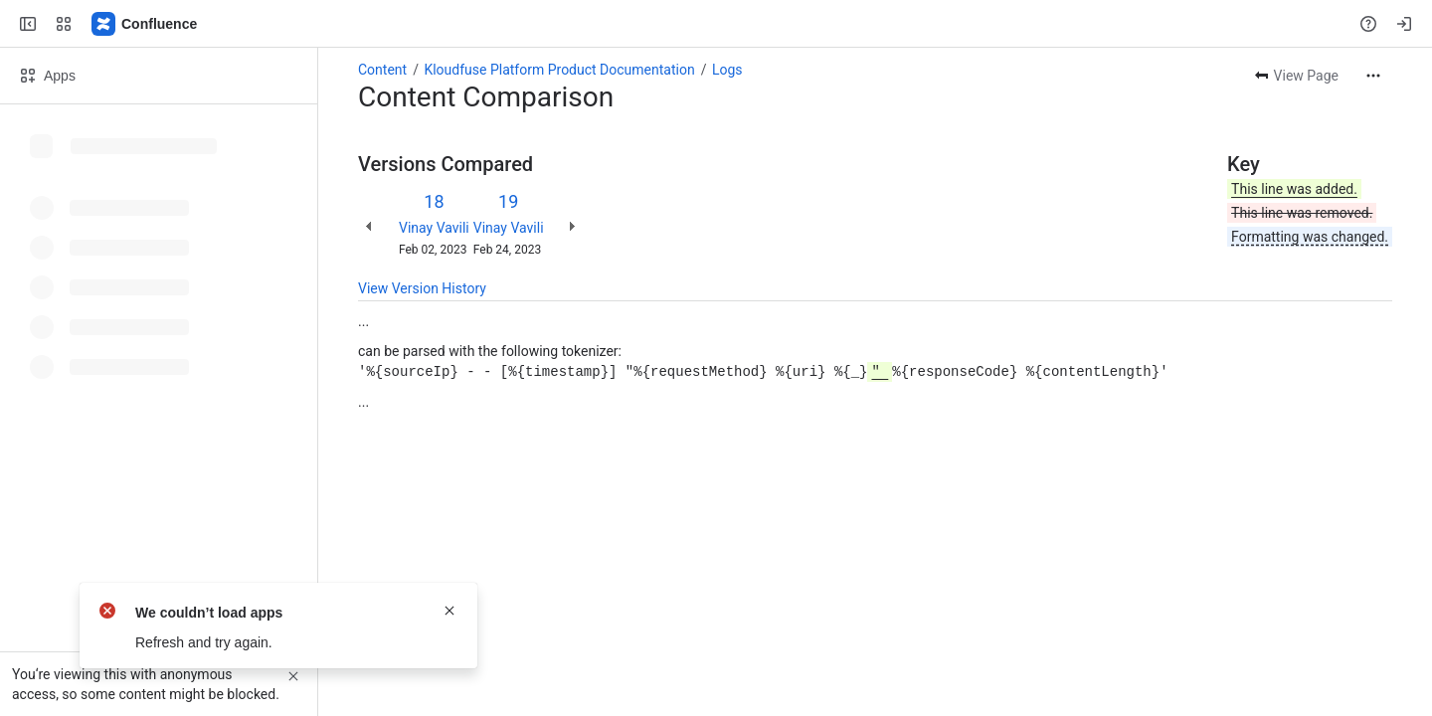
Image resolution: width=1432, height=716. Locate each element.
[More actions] (1373, 75)
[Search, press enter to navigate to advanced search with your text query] (712, 24)
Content (382, 70)
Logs (727, 70)
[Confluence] (145, 24)
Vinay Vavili (434, 228)
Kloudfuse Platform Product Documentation (559, 70)
